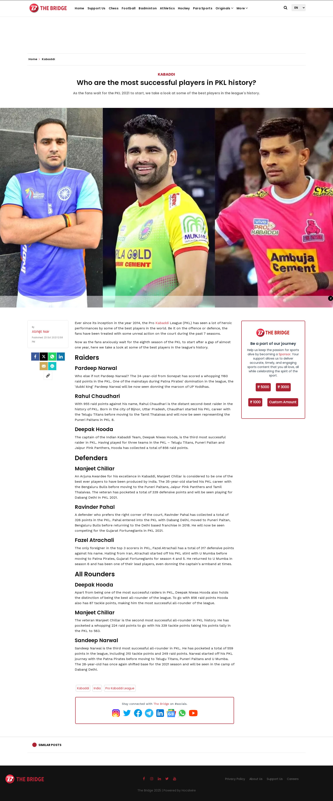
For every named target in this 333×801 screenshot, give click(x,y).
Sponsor (285, 354)
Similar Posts (49, 745)
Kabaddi (166, 74)
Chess (114, 8)
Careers (293, 779)
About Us (255, 779)
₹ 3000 (283, 387)
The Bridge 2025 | (150, 790)
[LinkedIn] (60, 356)
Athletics (167, 8)
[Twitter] (44, 356)
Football (128, 8)
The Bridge (161, 703)
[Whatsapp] (52, 356)
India (97, 688)
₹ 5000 (263, 387)
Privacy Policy (235, 779)
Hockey (184, 8)
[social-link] (48, 375)
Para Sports (202, 8)
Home (79, 8)
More (242, 8)
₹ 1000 (255, 402)
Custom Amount (282, 402)
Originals (224, 8)
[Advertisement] (166, 40)
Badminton (148, 8)
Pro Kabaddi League (119, 688)
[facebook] (35, 356)
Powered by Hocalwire (180, 790)
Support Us (96, 8)
